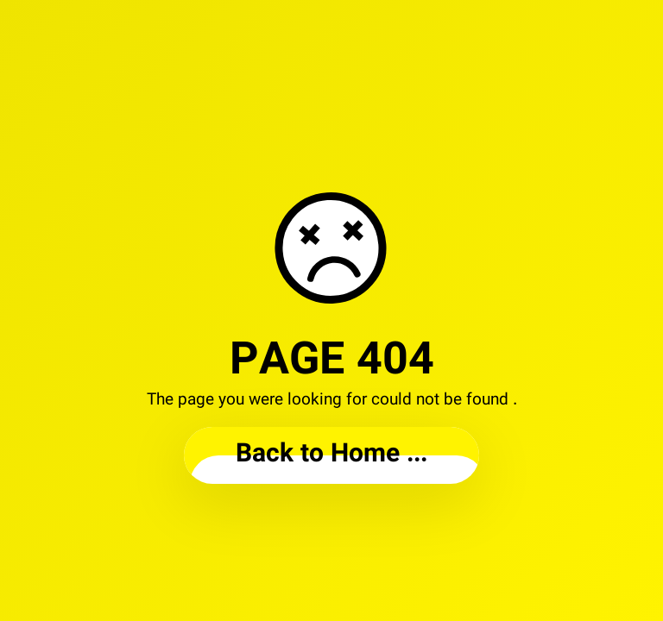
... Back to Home (331, 455)
